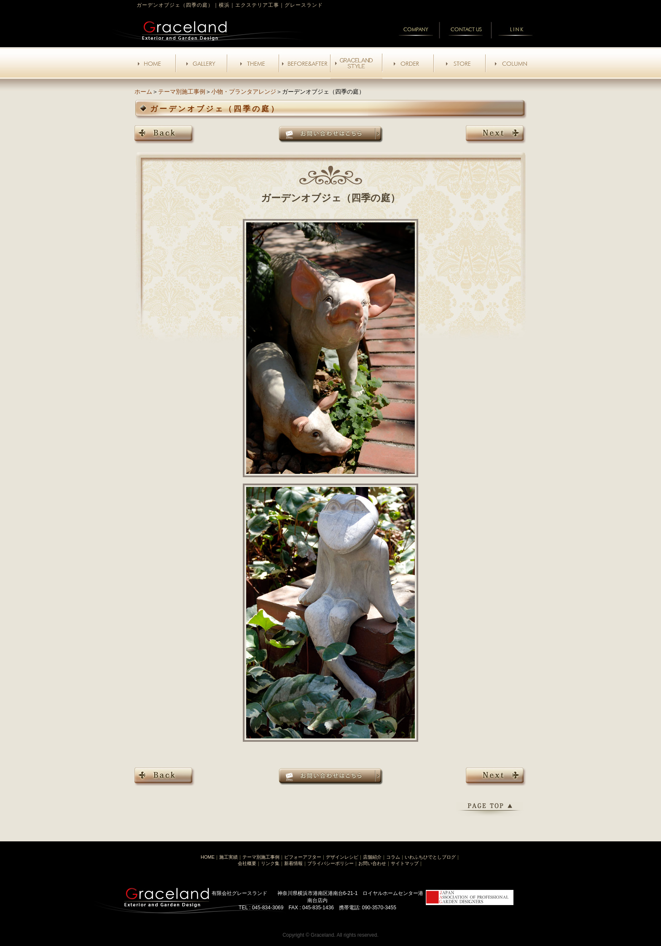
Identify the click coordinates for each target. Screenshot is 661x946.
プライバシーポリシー (330, 863)
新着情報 (293, 863)
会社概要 (247, 863)
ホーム (143, 91)
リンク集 (270, 863)
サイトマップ (405, 863)
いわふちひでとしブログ (430, 857)
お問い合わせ (372, 863)
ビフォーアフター (302, 857)
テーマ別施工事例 (181, 91)
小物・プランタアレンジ (243, 91)
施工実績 (228, 857)
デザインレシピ (342, 857)
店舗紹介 (372, 857)
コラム (393, 857)
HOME (208, 857)
